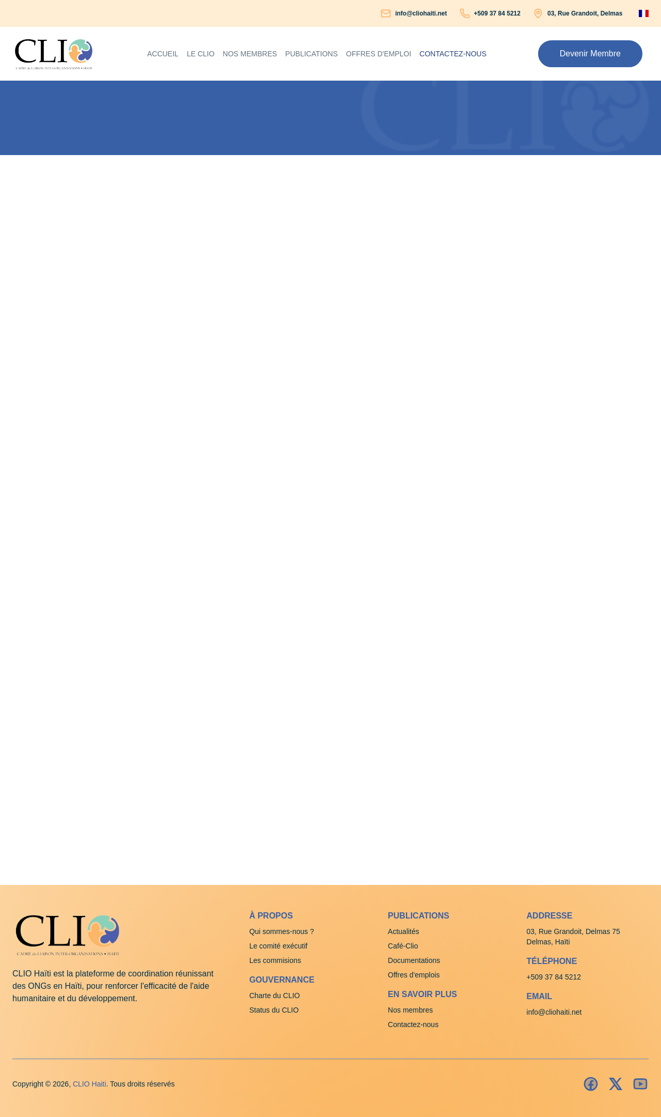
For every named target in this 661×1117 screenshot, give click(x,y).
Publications (311, 54)
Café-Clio (403, 946)
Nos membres (250, 54)
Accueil (163, 54)
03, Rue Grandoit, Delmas (584, 13)
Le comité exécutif (278, 946)
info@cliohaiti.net (421, 13)
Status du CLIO (274, 1010)
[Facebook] (591, 1084)
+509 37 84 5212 (497, 13)
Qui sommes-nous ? (281, 931)
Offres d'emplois (413, 975)
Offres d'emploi (378, 54)
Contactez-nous (452, 54)
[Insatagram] (615, 1084)
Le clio (201, 54)
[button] (590, 53)
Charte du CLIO (274, 995)
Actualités (403, 931)
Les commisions (275, 960)
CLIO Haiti (89, 1084)
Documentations (414, 960)
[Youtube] (640, 1084)
